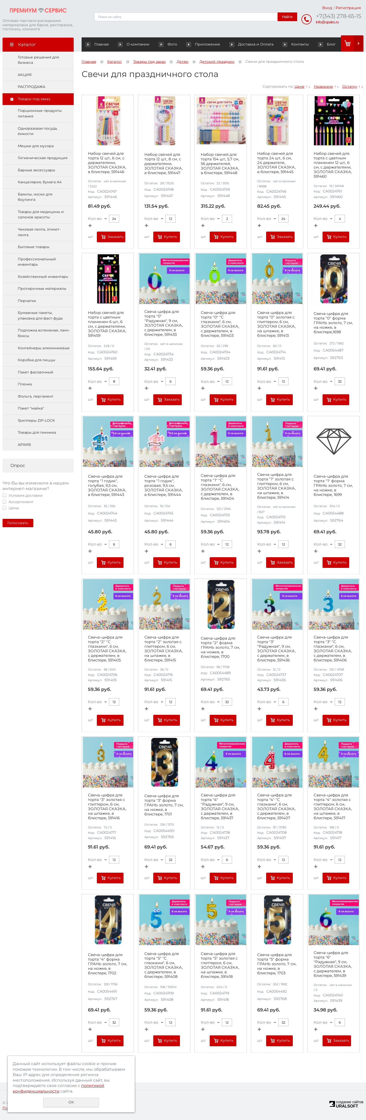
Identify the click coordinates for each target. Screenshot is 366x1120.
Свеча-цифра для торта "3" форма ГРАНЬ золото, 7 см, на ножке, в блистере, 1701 (164, 805)
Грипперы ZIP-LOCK (36, 420)
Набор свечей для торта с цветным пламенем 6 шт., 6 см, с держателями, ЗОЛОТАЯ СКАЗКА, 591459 (107, 324)
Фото (165, 44)
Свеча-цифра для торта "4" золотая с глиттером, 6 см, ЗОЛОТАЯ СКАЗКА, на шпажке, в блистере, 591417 (333, 806)
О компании (136, 44)
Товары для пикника (37, 432)
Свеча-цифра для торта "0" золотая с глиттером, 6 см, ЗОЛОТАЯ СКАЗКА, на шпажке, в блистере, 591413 (276, 324)
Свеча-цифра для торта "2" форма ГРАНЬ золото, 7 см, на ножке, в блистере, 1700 (220, 647)
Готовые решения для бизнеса (38, 60)
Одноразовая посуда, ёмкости (37, 131)
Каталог (114, 61)
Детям (182, 61)
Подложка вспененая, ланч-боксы (44, 333)
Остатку (349, 86)
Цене (299, 86)
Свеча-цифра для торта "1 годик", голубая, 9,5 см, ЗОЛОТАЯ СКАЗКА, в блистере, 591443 (107, 485)
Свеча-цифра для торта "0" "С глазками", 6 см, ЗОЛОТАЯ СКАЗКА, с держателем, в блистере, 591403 (220, 324)
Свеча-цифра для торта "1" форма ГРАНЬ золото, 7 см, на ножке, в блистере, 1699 (333, 485)
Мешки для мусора (36, 146)
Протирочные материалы (42, 288)
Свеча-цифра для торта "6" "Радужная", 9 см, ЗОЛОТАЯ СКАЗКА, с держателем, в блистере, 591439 (333, 964)
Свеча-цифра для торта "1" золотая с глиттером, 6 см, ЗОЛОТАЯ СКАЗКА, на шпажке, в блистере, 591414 (276, 486)
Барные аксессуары (36, 170)
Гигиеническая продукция (42, 158)
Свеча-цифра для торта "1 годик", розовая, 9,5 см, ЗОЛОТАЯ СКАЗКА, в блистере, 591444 (163, 485)
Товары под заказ (34, 99)
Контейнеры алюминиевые (44, 348)
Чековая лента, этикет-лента (39, 232)
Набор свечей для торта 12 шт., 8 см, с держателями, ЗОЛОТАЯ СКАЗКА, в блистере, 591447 (163, 163)
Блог (317, 44)
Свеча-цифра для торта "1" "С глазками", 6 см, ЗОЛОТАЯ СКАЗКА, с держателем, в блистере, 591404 (220, 487)
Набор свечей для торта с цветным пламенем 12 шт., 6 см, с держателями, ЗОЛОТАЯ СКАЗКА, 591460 (333, 165)
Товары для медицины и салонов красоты (41, 214)
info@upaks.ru (327, 22)
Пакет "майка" (31, 408)
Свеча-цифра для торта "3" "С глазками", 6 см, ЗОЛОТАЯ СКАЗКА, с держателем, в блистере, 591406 (333, 649)
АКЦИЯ (25, 74)
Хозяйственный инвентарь (43, 276)
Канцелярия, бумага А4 (40, 182)
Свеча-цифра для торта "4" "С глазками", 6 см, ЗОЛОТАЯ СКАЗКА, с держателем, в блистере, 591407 (276, 806)
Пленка (25, 384)
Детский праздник (217, 61)
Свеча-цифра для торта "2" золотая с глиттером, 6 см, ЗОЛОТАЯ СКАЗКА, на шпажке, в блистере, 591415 (163, 649)
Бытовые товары (33, 247)
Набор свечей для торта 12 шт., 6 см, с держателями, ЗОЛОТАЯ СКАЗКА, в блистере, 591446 (107, 162)
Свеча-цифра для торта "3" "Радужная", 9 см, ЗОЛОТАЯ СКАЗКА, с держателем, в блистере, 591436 (276, 649)
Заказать (116, 236)
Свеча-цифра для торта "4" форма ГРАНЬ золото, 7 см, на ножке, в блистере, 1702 (107, 963)
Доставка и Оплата (249, 44)
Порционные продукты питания (40, 114)
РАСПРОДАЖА (31, 87)
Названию (323, 86)
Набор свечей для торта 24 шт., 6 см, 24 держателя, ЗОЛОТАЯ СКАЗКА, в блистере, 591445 (276, 162)
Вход (327, 7)
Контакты (287, 44)
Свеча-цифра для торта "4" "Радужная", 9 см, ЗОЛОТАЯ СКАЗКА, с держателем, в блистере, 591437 (220, 806)
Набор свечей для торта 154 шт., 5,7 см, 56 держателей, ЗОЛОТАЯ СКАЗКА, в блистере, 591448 (220, 163)
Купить (170, 236)
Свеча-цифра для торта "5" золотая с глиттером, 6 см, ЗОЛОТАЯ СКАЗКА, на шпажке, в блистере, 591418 (220, 965)
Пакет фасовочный (35, 372)
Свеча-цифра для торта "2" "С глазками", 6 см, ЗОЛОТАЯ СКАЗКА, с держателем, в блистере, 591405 (107, 649)
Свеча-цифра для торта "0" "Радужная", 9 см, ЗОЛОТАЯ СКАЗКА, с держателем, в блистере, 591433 (163, 323)
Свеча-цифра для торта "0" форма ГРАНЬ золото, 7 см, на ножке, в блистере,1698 (333, 323)
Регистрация (348, 7)
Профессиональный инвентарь (37, 262)
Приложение (208, 44)
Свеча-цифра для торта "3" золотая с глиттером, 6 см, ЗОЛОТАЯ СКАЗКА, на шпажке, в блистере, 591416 (107, 806)
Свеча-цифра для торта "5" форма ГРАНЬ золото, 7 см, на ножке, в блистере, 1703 (276, 963)
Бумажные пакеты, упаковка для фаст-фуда (40, 316)
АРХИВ (24, 444)
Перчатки (27, 300)
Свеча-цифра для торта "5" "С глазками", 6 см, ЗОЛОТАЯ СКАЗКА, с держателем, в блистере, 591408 (163, 965)
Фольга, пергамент (35, 396)
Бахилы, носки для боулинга (35, 197)
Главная (98, 44)
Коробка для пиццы (36, 360)
